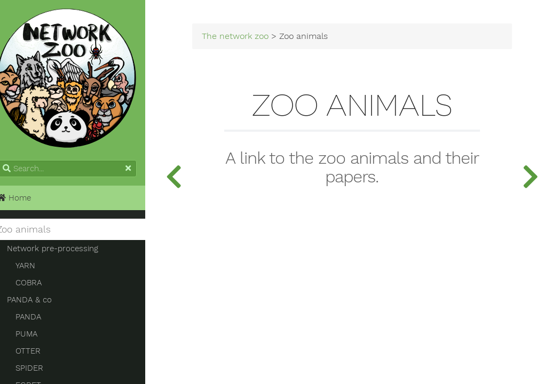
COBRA (40, 286)
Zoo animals (35, 233)
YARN (37, 269)
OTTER (39, 354)
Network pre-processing (64, 252)
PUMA (38, 337)
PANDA (40, 320)
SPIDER (41, 372)
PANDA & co (41, 303)
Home (26, 201)
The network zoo (254, 38)
